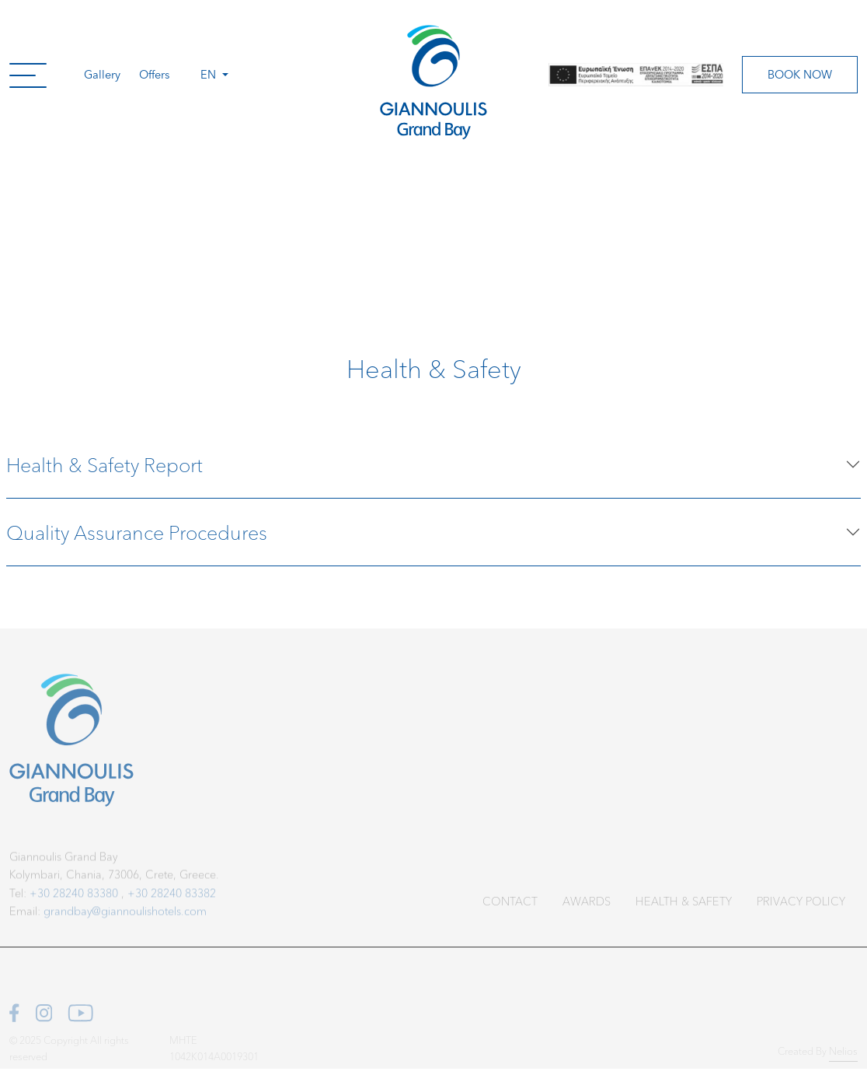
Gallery (102, 73)
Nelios (843, 1055)
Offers (154, 73)
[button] (28, 74)
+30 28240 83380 (74, 900)
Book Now (800, 73)
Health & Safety (683, 908)
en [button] (209, 73)
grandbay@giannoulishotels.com (125, 918)
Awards (586, 908)
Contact (510, 908)
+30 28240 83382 (171, 900)
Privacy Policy (801, 908)
